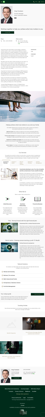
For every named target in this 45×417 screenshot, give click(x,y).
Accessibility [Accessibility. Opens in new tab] (30, 397)
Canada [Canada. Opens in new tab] (22, 405)
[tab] (6, 163)
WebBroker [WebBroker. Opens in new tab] (27, 391)
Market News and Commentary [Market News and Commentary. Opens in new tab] (12, 388)
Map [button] (34, 373)
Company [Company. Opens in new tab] (11, 391)
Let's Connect (37, 294)
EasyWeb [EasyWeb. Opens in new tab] (34, 391)
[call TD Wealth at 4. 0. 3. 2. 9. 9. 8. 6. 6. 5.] (35, 2)
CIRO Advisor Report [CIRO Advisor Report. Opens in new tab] (35, 388)
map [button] (19, 43)
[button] (9, 227)
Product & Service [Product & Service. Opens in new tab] (19, 391)
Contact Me (7, 32)
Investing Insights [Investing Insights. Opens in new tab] (25, 388)
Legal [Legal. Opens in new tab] (24, 397)
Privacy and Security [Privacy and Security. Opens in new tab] (16, 397)
